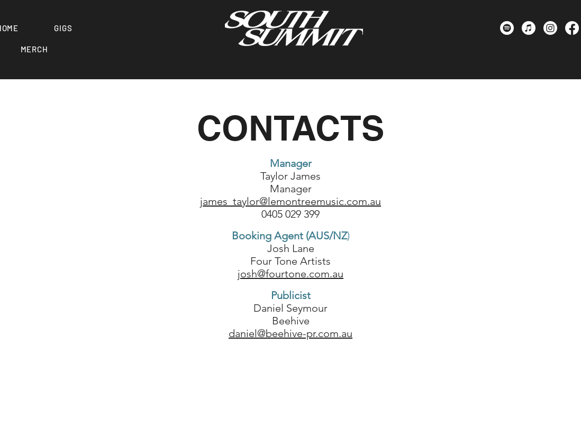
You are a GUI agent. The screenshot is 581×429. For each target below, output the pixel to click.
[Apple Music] (528, 28)
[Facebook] (572, 28)
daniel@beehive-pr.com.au (290, 333)
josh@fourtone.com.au (290, 273)
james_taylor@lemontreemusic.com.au (290, 201)
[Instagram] (550, 28)
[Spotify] (507, 28)
